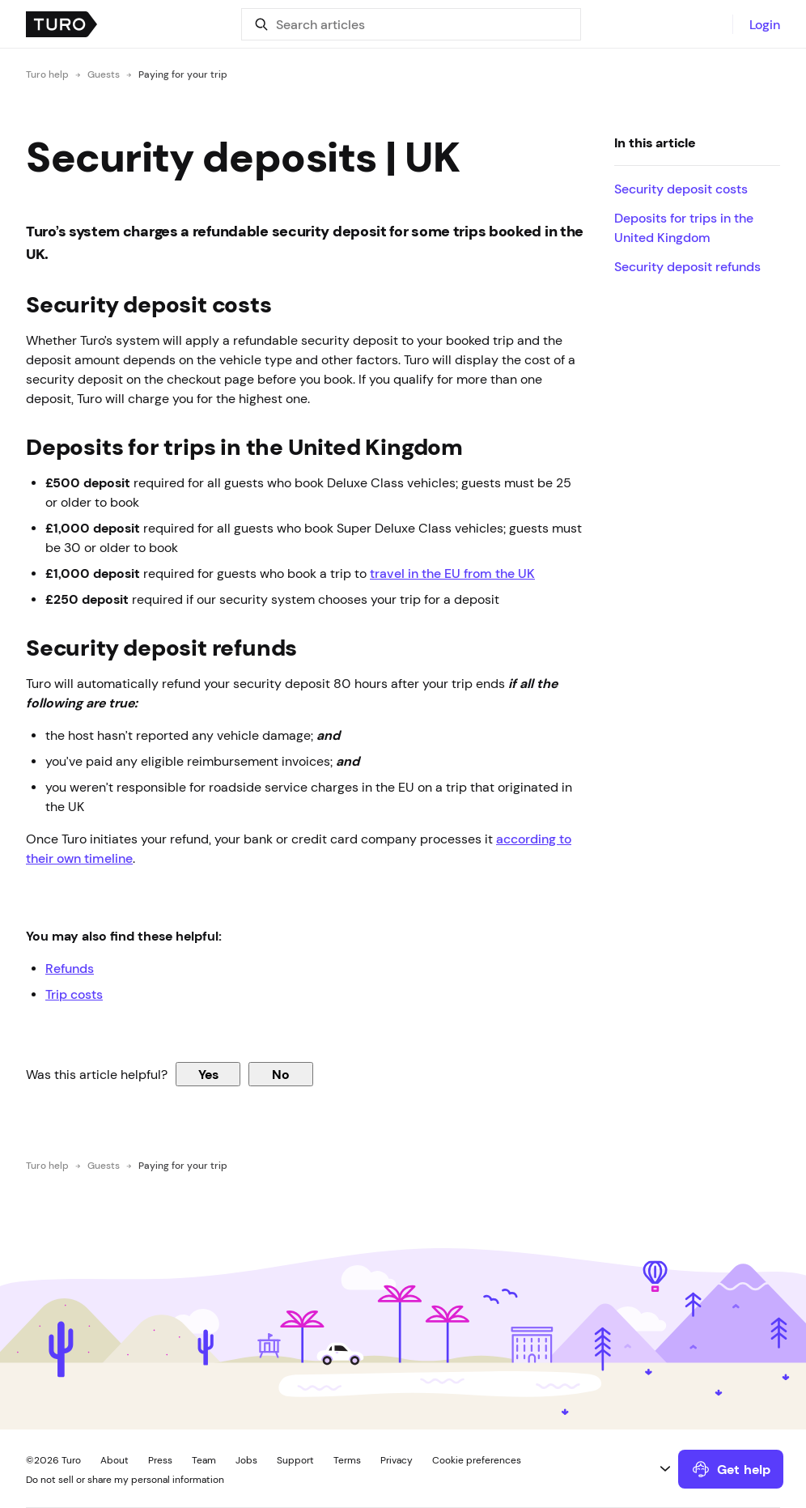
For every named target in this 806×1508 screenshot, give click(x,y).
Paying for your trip (182, 74)
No (281, 1074)
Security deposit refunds (687, 266)
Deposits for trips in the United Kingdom (683, 227)
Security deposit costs (681, 188)
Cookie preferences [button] (476, 1460)
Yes (208, 1074)
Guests (103, 74)
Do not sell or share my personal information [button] (125, 1479)
